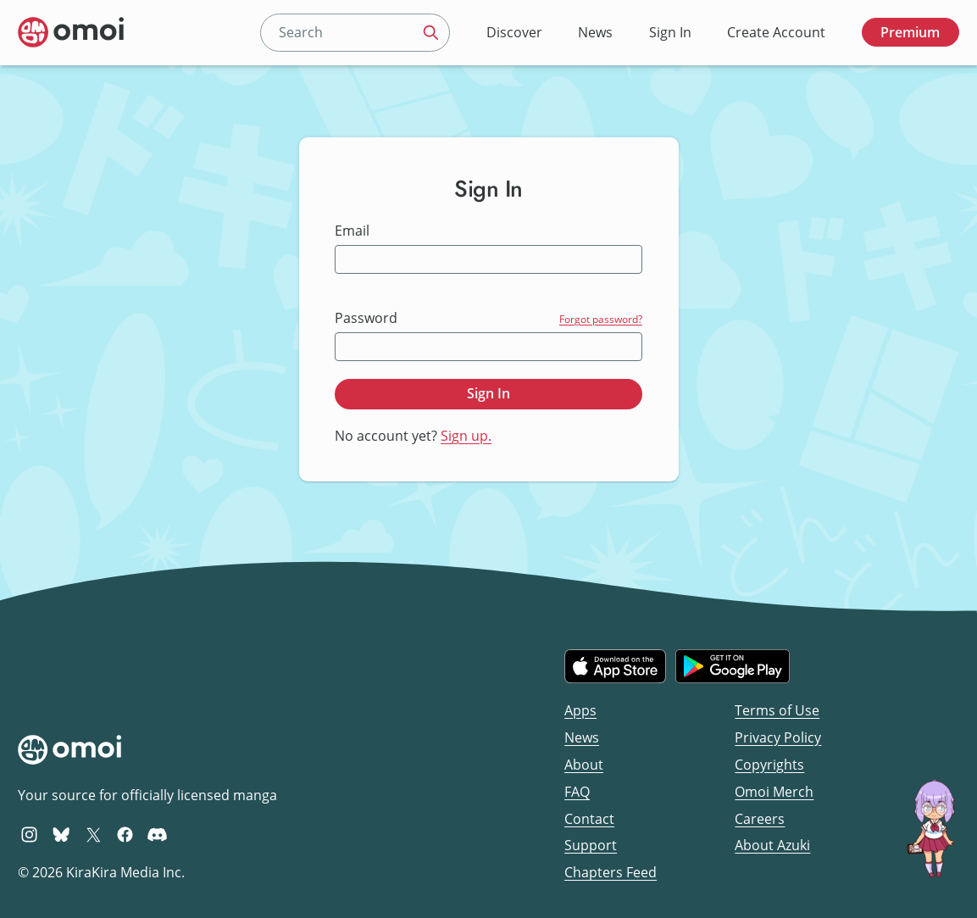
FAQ (577, 791)
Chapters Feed (610, 872)
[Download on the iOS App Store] (615, 666)
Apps (580, 710)
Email (352, 231)
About (583, 764)
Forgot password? (600, 319)
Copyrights (769, 764)
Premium (910, 32)
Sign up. (466, 435)
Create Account (776, 32)
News (595, 32)
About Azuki (772, 845)
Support (590, 845)
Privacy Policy (778, 737)
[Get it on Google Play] (732, 666)
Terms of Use (777, 710)
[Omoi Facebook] (125, 834)
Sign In (670, 32)
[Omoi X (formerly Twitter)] (93, 834)
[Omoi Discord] (157, 834)
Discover (514, 32)
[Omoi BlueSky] (61, 834)
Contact (589, 819)
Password (366, 318)
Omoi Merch (774, 791)
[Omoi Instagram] (29, 834)
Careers (760, 819)
